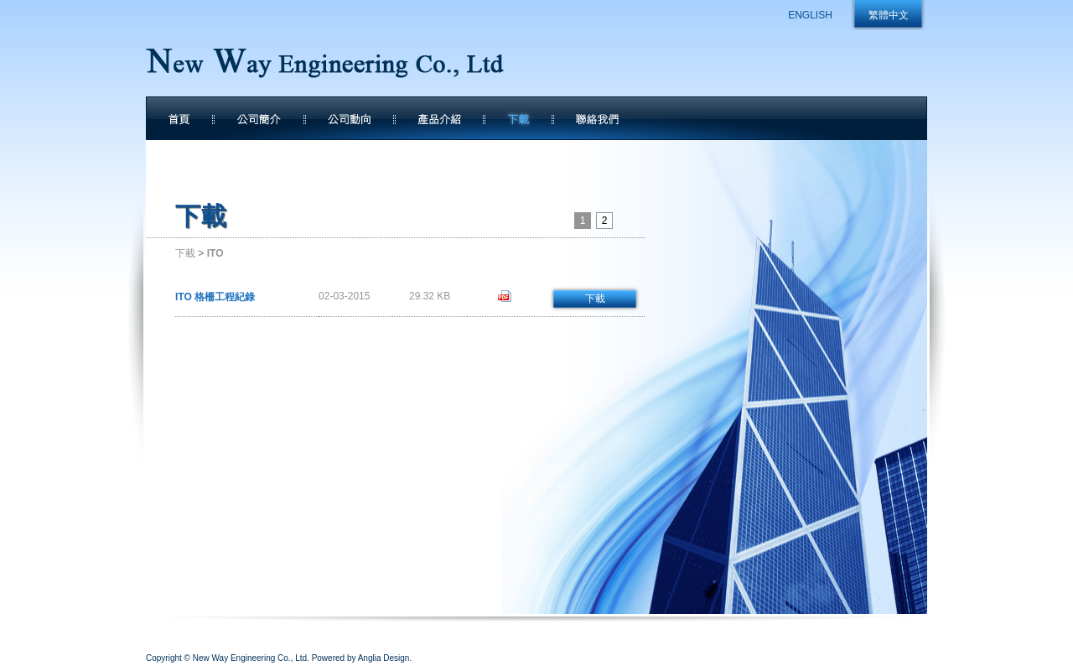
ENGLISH (810, 15)
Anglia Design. (385, 658)
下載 (185, 253)
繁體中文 (888, 15)
